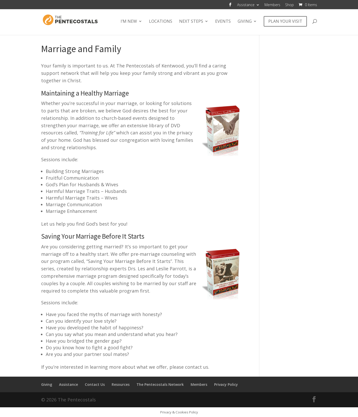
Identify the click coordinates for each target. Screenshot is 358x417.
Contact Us (95, 384)
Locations (160, 21)
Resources (121, 384)
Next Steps (191, 21)
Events (223, 21)
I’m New (129, 21)
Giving (245, 21)
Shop (289, 5)
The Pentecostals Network (160, 384)
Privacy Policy (226, 384)
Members (272, 5)
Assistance (246, 5)
